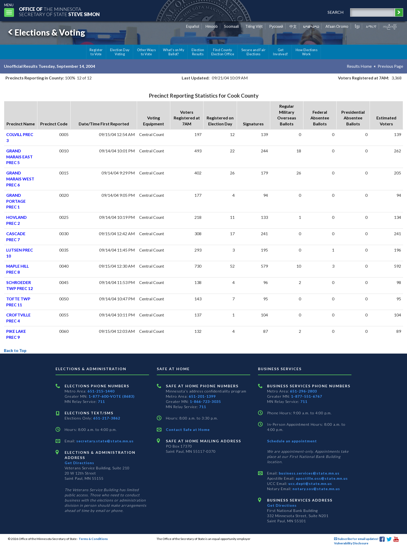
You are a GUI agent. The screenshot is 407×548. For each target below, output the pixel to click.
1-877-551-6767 (306, 396)
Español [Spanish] (192, 26)
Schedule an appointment (292, 441)
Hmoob (212, 26)
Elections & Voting (45, 32)
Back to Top (15, 350)
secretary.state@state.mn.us (104, 441)
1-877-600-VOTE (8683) (112, 396)
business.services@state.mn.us (309, 473)
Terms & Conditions (93, 539)
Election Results (198, 52)
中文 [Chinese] (293, 26)
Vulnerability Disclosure (351, 543)
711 (101, 401)
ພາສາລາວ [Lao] (311, 26)
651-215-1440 (100, 391)
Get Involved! (280, 52)
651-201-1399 (202, 396)
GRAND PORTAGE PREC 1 (16, 201)
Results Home (359, 66)
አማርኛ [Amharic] (371, 26)
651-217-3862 (106, 418)
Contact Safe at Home (188, 429)
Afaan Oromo (336, 26)
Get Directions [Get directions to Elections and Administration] (79, 463)
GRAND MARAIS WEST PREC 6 (20, 178)
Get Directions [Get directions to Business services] (282, 505)
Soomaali (231, 26)
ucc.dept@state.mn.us (309, 483)
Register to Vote (96, 52)
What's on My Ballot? (173, 52)
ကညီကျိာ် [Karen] (390, 26)
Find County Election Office (222, 52)
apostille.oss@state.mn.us (321, 478)
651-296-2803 (303, 391)
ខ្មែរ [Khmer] (357, 26)
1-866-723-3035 (205, 401)
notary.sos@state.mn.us (315, 488)
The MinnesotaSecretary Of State (59, 11)
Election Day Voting (120, 52)
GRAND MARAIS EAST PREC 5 (19, 156)
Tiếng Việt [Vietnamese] (254, 26)
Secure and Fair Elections (253, 52)
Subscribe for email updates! (356, 539)
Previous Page (390, 66)
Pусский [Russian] (276, 26)
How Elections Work (306, 52)
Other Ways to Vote (146, 52)
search (335, 12)
